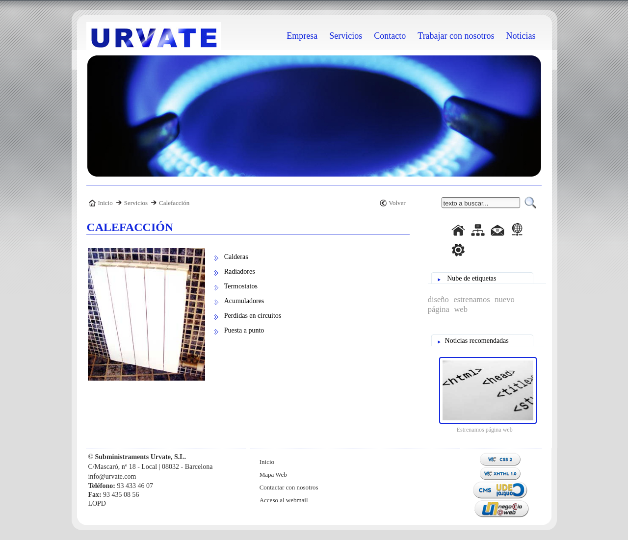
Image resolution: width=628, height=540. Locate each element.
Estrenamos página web (485, 429)
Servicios (136, 202)
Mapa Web (273, 474)
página (438, 309)
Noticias (521, 36)
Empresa (302, 36)
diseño (438, 299)
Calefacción (174, 202)
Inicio (105, 202)
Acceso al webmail (284, 500)
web (460, 309)
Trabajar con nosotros (456, 36)
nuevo (503, 299)
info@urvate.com (112, 476)
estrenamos (470, 299)
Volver (397, 202)
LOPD (97, 503)
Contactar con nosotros (289, 487)
